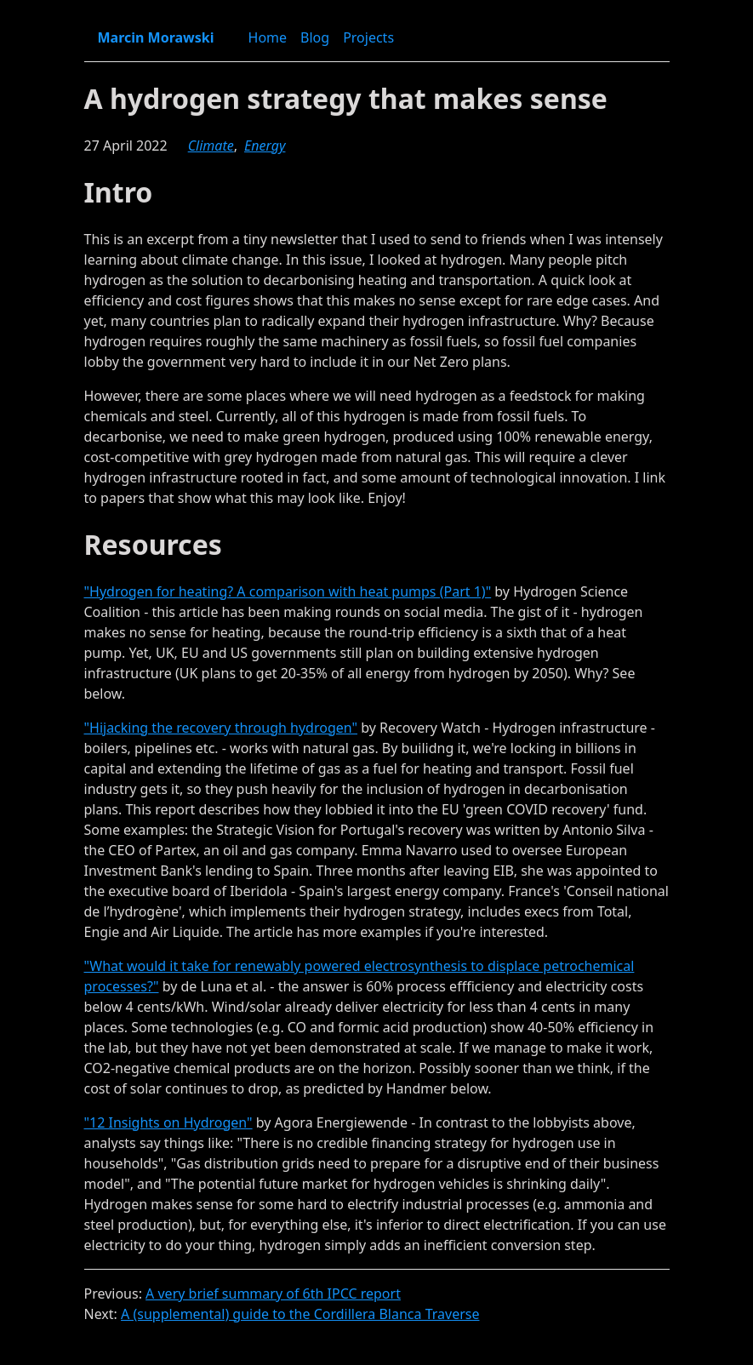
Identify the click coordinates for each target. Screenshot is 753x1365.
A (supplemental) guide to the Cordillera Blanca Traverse (300, 1314)
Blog (314, 37)
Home (268, 37)
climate (211, 145)
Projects (368, 37)
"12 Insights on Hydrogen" (168, 1122)
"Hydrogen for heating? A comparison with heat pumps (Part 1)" (288, 591)
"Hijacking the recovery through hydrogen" (221, 727)
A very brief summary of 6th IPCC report (273, 1293)
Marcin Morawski (156, 37)
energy (264, 145)
